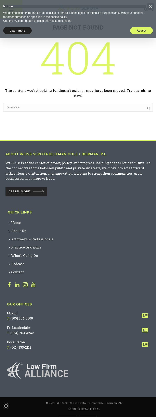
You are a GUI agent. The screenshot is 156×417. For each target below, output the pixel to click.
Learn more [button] (17, 30)
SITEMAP (83, 408)
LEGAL (96, 408)
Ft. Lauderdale (18, 327)
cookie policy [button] (59, 17)
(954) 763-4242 (22, 333)
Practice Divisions (25, 247)
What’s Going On (23, 255)
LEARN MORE (19, 191)
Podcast (16, 264)
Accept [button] (141, 30)
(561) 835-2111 (20, 347)
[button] (150, 6)
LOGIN (72, 408)
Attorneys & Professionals (31, 239)
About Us (17, 231)
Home (15, 222)
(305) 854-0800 (21, 318)
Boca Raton (16, 342)
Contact (16, 272)
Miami (12, 313)
